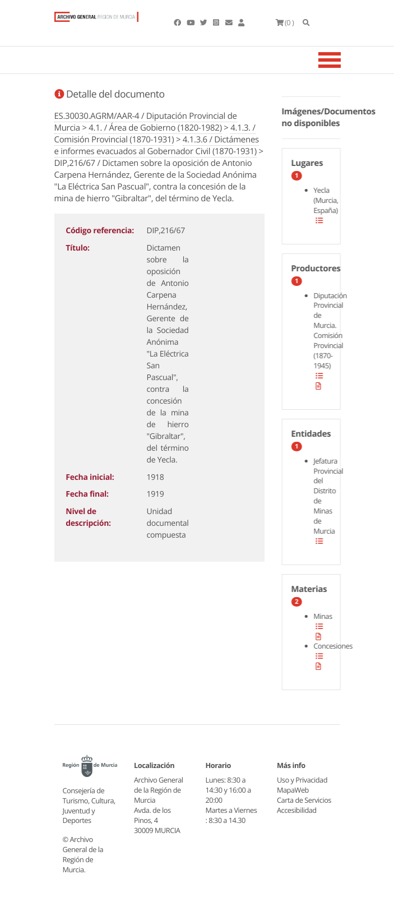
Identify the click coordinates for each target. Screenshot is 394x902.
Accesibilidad (297, 810)
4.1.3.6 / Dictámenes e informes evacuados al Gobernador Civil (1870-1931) (156, 145)
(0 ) (285, 22)
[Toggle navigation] (343, 60)
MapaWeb (293, 790)
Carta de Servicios (304, 800)
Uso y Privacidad (302, 780)
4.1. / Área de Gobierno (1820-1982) (155, 127)
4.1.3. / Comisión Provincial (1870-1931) (155, 133)
